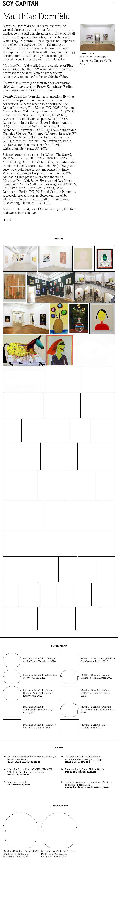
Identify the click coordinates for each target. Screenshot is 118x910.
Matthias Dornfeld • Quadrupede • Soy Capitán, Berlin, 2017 (37, 709)
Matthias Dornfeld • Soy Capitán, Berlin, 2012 (93, 726)
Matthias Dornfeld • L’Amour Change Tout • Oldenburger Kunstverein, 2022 (38, 693)
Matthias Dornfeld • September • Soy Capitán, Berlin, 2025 (98, 659)
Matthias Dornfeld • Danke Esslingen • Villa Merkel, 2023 (96, 676)
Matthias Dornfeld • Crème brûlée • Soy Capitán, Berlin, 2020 (95, 693)
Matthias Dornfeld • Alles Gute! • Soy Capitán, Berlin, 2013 (40, 726)
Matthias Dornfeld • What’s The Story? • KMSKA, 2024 (40, 676)
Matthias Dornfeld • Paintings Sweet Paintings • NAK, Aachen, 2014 (98, 709)
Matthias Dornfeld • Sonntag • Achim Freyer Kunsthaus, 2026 (39, 659)
